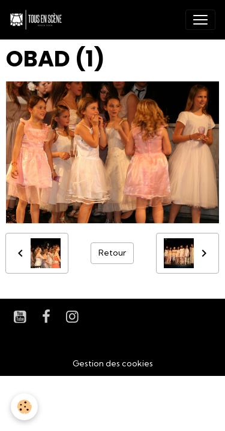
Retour (112, 252)
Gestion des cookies (113, 363)
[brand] (38, 20)
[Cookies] (24, 406)
